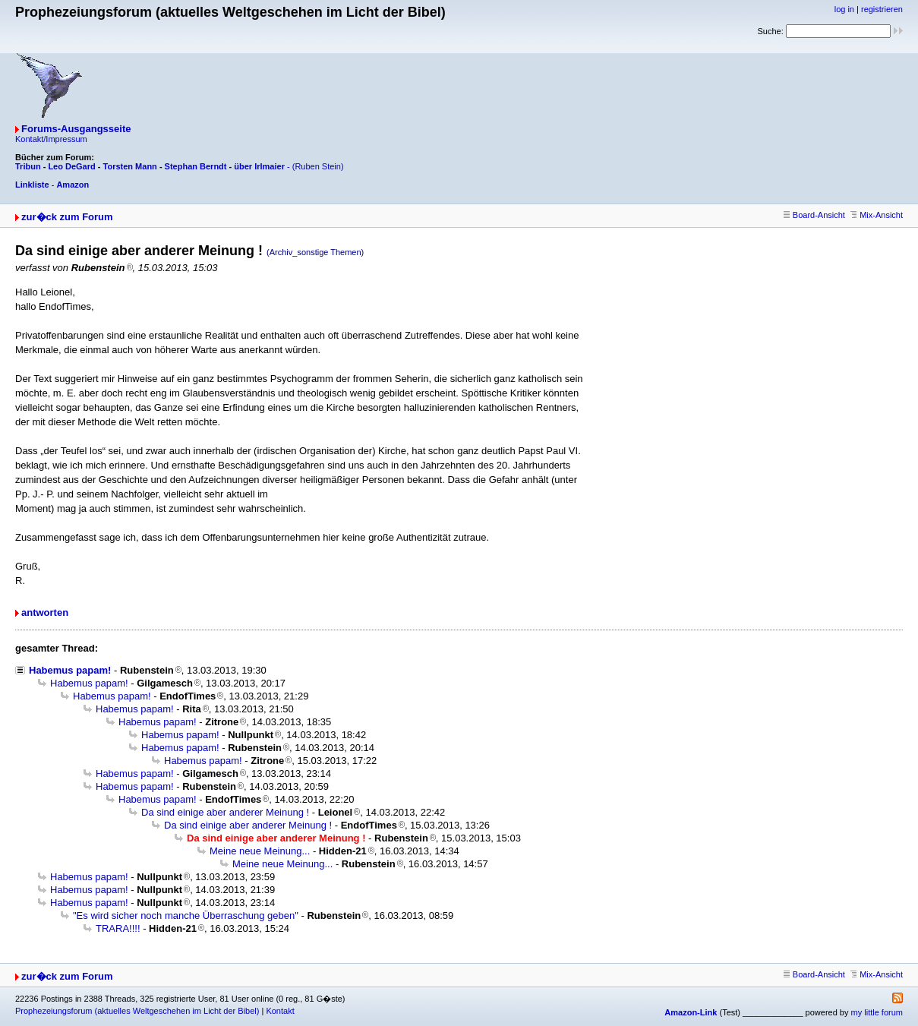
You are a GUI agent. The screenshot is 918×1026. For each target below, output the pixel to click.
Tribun (28, 166)
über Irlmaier (259, 166)
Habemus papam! (70, 670)
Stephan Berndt (196, 166)
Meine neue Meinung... (260, 851)
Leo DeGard (71, 166)
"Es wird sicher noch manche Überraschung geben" (185, 915)
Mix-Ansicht (876, 214)
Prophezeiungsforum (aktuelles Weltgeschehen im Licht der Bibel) (137, 1010)
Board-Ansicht (814, 214)
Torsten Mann (130, 166)
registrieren (882, 9)
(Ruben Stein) (318, 166)
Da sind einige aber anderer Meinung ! (225, 812)
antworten (44, 612)
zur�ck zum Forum (67, 217)
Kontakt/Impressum (51, 139)
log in (844, 9)
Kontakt (280, 1010)
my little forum (877, 1012)
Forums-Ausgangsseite (76, 128)
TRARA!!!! (118, 928)
